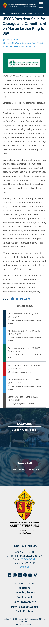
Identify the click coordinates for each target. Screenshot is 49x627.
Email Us (24, 566)
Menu (41, 5)
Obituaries (14, 372)
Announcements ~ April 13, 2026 (24, 379)
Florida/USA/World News (16, 43)
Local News (32, 43)
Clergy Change (16, 404)
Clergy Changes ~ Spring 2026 (23, 396)
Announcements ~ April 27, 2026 (24, 330)
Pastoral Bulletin (25, 372)
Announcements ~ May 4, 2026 (23, 313)
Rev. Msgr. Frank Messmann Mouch (25, 365)
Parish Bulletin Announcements (22, 320)
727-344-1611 (29, 559)
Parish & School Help (24, 430)
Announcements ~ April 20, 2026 (24, 348)
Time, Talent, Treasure (24, 469)
